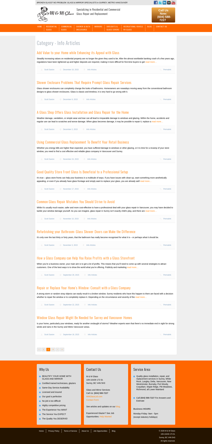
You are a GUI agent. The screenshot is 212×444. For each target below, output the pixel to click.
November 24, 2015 (71, 159)
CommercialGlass (66, 28)
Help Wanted (105, 416)
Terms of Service (70, 431)
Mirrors (98, 26)
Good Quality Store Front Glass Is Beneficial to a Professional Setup (82, 171)
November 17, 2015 (71, 189)
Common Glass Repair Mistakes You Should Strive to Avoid (76, 201)
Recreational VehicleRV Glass (133, 28)
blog (118, 406)
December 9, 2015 (70, 99)
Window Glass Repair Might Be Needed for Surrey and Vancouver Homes (84, 317)
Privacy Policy (53, 431)
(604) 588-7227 (164, 18)
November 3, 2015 (70, 245)
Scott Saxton (49, 70)
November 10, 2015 (71, 219)
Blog (149, 26)
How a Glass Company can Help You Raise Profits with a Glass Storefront (86, 257)
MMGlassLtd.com (94, 396)
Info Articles (91, 70)
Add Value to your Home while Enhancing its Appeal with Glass (78, 52)
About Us (85, 431)
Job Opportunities (100, 431)
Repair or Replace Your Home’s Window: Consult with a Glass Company (84, 287)
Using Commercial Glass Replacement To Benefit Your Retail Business (83, 142)
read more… (151, 62)
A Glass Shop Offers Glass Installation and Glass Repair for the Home (83, 112)
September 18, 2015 (71, 335)
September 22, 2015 (71, 305)
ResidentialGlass (51, 28)
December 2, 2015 (70, 129)
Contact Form (92, 400)
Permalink (167, 70)
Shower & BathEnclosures (83, 28)
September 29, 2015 (71, 275)
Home (39, 26)
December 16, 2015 (71, 70)
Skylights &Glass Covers (113, 28)
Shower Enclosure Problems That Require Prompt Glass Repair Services (84, 82)
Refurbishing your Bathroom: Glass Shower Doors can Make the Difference (86, 231)
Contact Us (161, 26)
